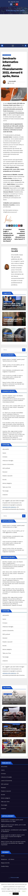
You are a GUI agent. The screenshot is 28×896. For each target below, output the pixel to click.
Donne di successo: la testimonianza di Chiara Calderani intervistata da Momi (14, 400)
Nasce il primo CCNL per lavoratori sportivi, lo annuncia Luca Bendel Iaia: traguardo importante (13, 384)
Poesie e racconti (7, 475)
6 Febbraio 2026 (9, 700)
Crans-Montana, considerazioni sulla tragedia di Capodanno (13, 730)
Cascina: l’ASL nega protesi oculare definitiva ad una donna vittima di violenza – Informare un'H (12, 433)
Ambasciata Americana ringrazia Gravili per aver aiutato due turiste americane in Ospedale (14, 417)
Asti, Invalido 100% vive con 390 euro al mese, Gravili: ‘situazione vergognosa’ (14, 407)
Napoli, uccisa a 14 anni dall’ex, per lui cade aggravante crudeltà (13, 714)
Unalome (5, 494)
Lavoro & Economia (8, 301)
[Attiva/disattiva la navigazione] (13, 45)
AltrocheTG (6, 449)
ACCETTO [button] (16, 893)
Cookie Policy (5, 866)
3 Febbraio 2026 (9, 716)
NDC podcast (6, 468)
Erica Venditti (12, 81)
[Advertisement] (14, 29)
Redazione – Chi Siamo (7, 859)
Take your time (7, 487)
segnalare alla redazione (9, 507)
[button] (23, 45)
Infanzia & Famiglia (8, 460)
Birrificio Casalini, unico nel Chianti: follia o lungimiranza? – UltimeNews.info (13, 397)
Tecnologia (6, 491)
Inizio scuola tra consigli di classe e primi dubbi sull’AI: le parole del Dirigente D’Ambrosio (13, 377)
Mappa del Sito (5, 863)
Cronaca (5, 456)
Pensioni (5, 472)
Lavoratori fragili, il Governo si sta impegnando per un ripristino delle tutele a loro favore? (8, 235)
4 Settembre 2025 (10, 748)
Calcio (4, 453)
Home (2, 856)
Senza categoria (7, 483)
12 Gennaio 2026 (9, 732)
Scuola (4, 479)
